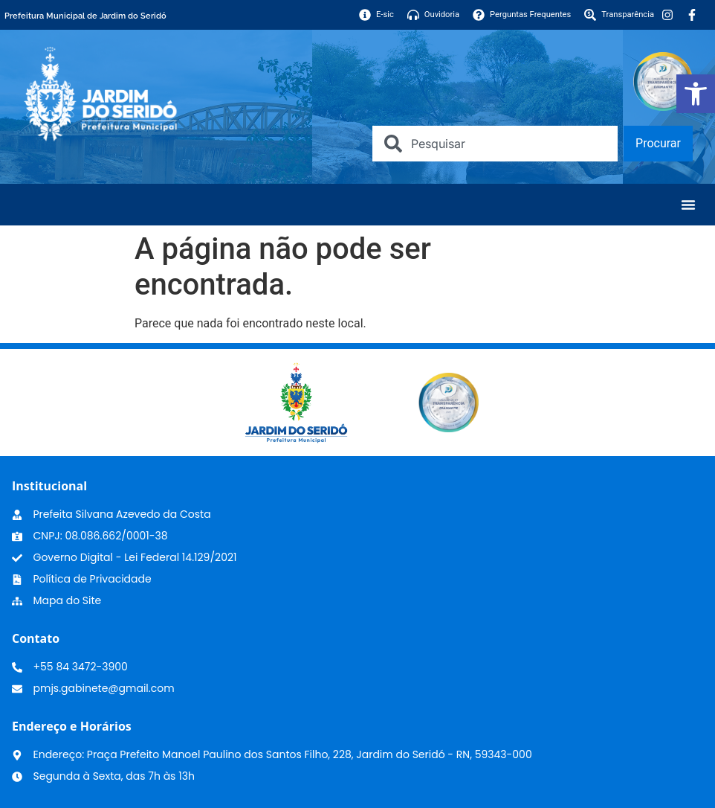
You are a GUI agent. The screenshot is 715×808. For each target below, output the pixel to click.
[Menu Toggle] (688, 204)
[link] (695, 93)
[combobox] (495, 143)
